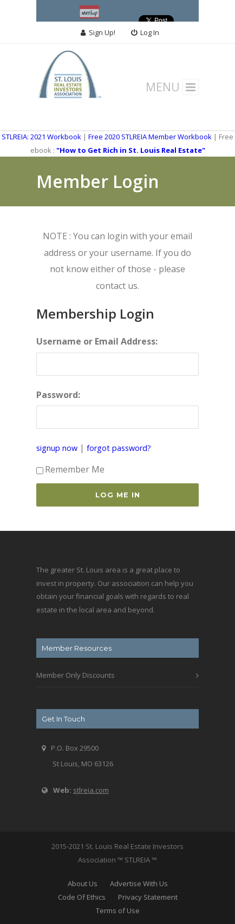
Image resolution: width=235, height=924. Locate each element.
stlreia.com (91, 790)
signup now (56, 448)
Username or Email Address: (97, 341)
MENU (172, 87)
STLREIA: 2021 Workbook (41, 136)
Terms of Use (118, 910)
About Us (82, 883)
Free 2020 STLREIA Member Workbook (150, 136)
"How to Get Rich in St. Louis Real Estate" (130, 150)
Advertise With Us (139, 883)
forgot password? (119, 448)
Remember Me (70, 469)
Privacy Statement (148, 897)
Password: (58, 395)
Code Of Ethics (82, 897)
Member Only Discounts (75, 675)
